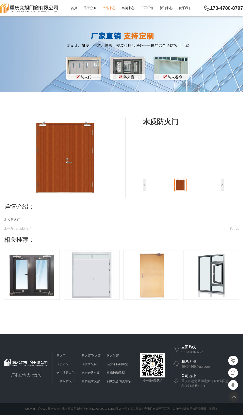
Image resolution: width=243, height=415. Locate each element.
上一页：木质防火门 (17, 228)
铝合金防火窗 (91, 372)
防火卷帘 (113, 355)
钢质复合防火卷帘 (119, 381)
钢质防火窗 (89, 364)
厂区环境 (147, 8)
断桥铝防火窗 (91, 381)
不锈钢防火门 (65, 381)
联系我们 (185, 8)
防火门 (61, 355)
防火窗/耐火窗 (91, 355)
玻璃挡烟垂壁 (116, 372)
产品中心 (108, 8)
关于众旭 (89, 8)
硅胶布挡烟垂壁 (117, 364)
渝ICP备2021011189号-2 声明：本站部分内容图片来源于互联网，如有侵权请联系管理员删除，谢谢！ (153, 408)
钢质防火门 (64, 364)
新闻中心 (166, 8)
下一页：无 (231, 228)
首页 (74, 8)
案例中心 (128, 8)
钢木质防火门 (65, 372)
